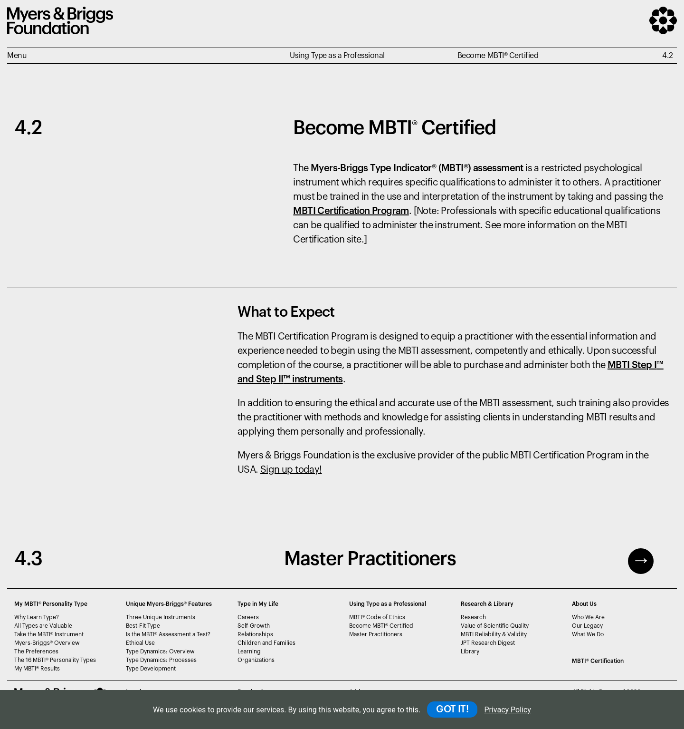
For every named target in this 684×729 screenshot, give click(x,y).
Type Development (151, 668)
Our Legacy (587, 626)
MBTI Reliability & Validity (494, 634)
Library (470, 651)
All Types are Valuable (43, 626)
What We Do (588, 634)
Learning (249, 651)
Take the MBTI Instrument (49, 634)
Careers (248, 617)
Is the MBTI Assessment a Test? (168, 634)
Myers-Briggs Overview (47, 643)
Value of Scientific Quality (495, 626)
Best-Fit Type (143, 626)
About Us (584, 604)
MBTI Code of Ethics (377, 617)
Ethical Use (140, 643)
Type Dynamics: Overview (160, 651)
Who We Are (588, 617)
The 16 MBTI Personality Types (55, 660)
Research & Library (487, 604)
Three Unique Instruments (160, 617)
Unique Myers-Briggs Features (169, 604)
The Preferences (36, 651)
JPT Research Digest (488, 643)
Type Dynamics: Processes (161, 660)
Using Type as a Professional (387, 604)
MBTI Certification (598, 661)
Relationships (255, 634)
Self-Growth (254, 626)
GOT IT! (452, 709)
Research (473, 617)
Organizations (256, 660)
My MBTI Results (37, 668)
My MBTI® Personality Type (50, 604)
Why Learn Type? (36, 617)
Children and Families (266, 643)
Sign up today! (291, 470)
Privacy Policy (507, 709)
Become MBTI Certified (381, 626)
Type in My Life (258, 604)
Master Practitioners (375, 634)
